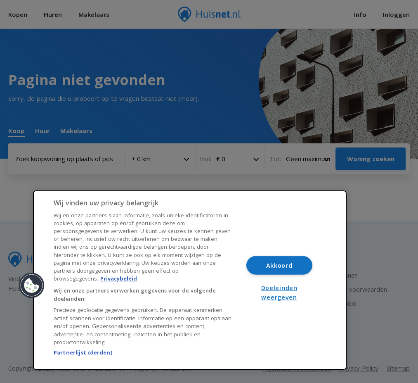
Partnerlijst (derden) (83, 352)
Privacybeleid (118, 278)
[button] (32, 285)
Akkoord (279, 265)
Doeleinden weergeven (279, 292)
